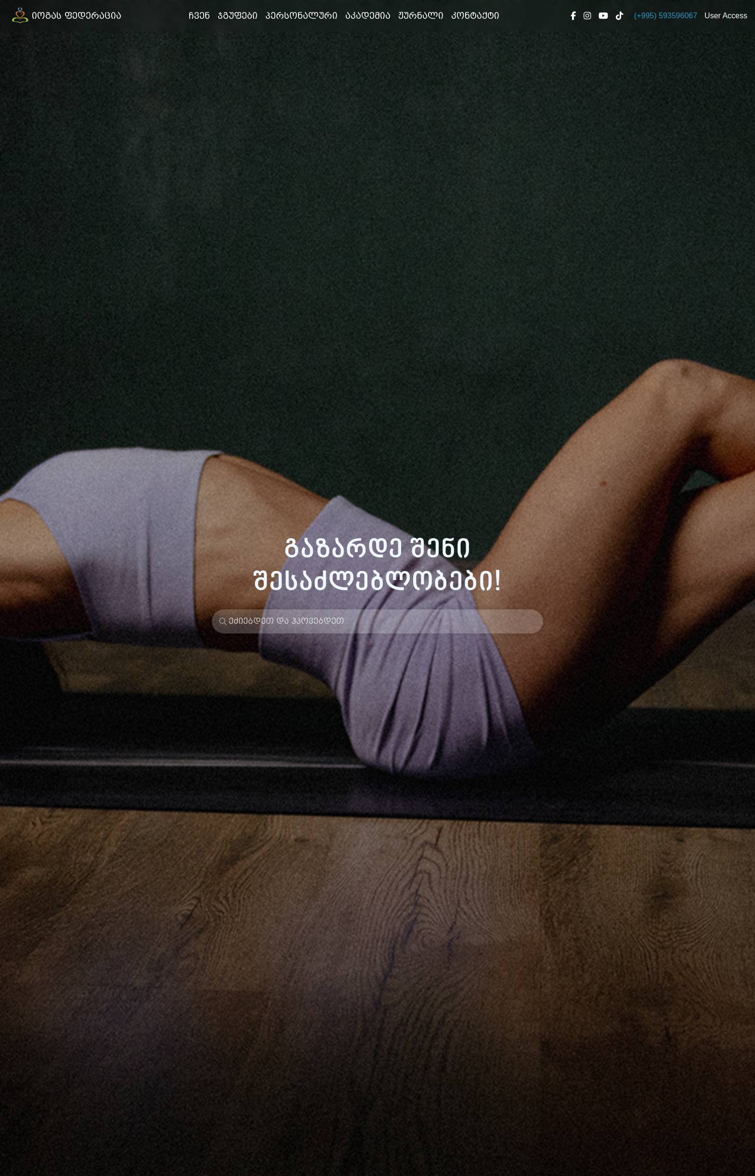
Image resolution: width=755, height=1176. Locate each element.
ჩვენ (201, 15)
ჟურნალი (420, 16)
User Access (725, 16)
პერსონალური (301, 16)
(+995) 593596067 (665, 16)
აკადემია (368, 16)
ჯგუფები (238, 16)
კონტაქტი (475, 16)
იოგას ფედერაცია (64, 16)
